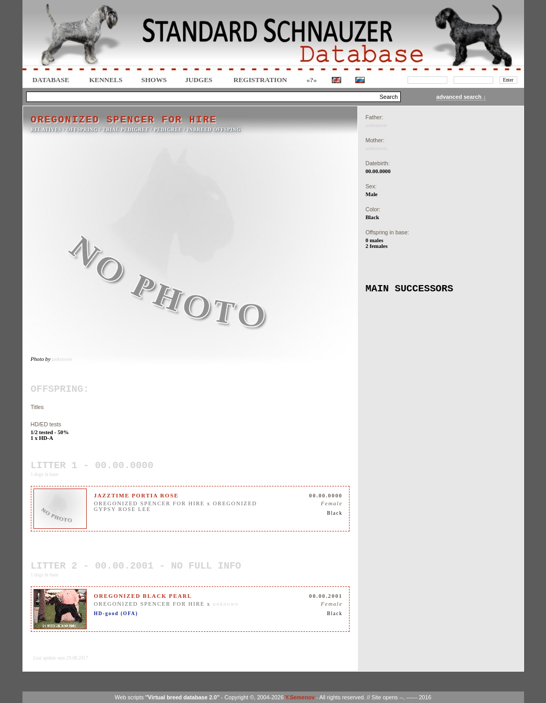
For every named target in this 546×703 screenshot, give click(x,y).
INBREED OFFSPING (214, 129)
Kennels (106, 80)
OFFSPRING (82, 129)
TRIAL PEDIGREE (125, 129)
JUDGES (199, 80)
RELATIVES (46, 129)
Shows (154, 80)
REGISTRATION (260, 80)
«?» (311, 80)
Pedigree (168, 129)
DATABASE (50, 80)
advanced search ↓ (461, 97)
